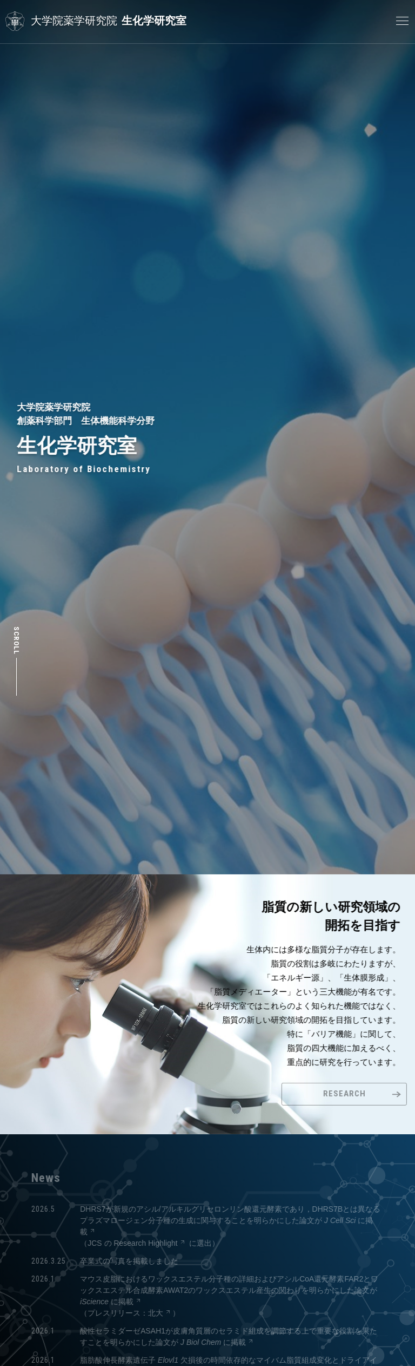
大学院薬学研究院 (74, 20)
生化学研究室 (154, 20)
